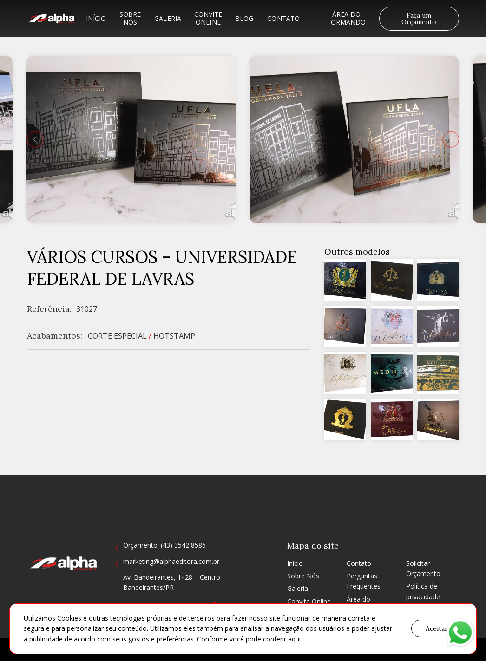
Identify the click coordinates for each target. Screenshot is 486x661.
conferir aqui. (282, 639)
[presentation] (35, 139)
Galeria (167, 18)
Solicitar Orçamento (423, 568)
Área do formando (346, 18)
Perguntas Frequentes (364, 580)
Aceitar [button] (437, 628)
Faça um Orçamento (418, 18)
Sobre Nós (130, 18)
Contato (283, 18)
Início (96, 18)
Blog (244, 18)
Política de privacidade (423, 591)
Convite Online (208, 18)
